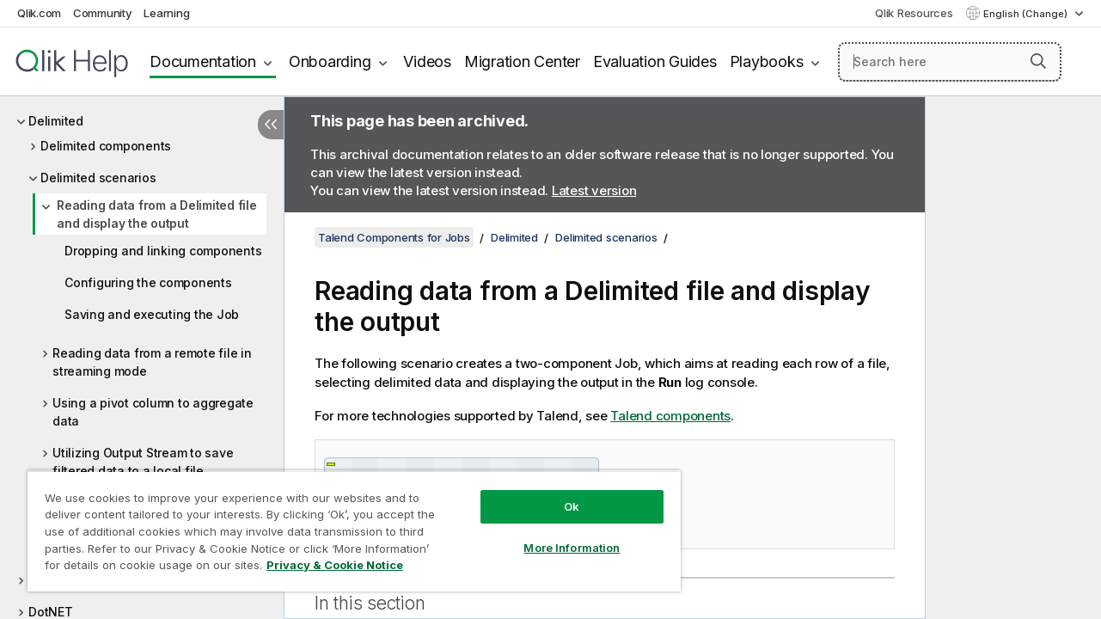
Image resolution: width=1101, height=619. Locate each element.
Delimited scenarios (98, 177)
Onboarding (330, 61)
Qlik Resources (914, 13)
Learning (166, 13)
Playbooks (767, 61)
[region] (347, 524)
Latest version (594, 190)
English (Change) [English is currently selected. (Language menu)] (1026, 14)
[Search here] (950, 62)
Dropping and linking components (162, 250)
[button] (1038, 61)
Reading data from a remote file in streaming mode (152, 362)
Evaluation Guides (655, 61)
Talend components (670, 416)
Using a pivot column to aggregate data (153, 411)
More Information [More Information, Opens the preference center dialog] (559, 535)
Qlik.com (39, 13)
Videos (427, 61)
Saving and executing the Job (151, 314)
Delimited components (105, 145)
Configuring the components (148, 282)
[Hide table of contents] (271, 124)
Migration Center (522, 61)
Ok (559, 493)
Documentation (203, 61)
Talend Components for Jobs (394, 237)
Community (102, 13)
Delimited (55, 120)
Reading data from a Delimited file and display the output (157, 214)
